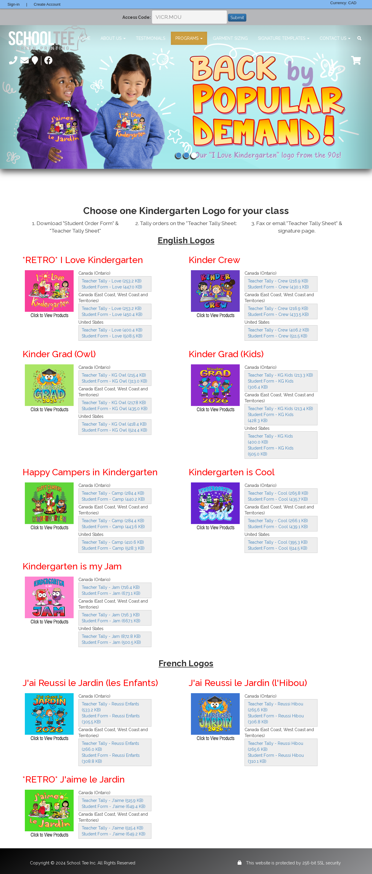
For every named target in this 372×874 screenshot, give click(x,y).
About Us (113, 38)
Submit (237, 17)
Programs (189, 38)
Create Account (47, 4)
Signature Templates (283, 38)
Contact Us (335, 38)
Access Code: (136, 17)
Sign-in (13, 4)
